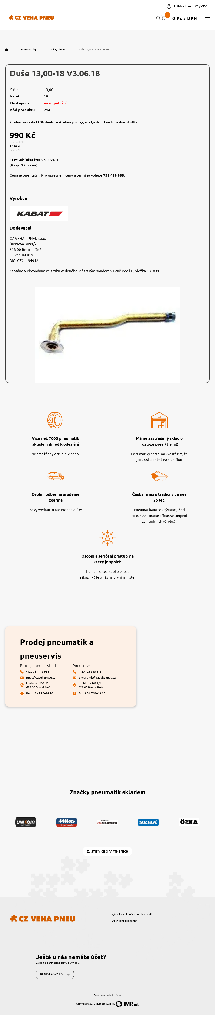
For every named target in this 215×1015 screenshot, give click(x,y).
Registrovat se (55, 974)
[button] (207, 17)
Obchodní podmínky (124, 920)
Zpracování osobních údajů (108, 995)
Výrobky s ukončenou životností (132, 914)
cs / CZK (202, 6)
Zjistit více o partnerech (107, 851)
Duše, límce (57, 49)
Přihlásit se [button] (179, 6)
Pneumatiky (29, 49)
